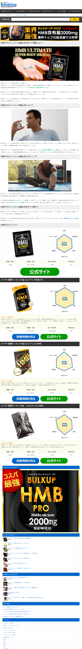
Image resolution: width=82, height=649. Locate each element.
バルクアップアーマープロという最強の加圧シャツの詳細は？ (23, 553)
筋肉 (4, 639)
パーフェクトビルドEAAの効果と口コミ (17, 563)
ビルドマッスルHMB (8, 623)
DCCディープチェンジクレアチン (11, 625)
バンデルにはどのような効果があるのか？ (18, 577)
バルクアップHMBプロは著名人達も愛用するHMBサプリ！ (17, 611)
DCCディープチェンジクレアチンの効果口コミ (19, 558)
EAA (4, 646)
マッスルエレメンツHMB (9, 635)
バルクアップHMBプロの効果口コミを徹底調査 (19, 538)
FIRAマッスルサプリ (8, 627)
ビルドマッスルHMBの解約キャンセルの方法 (18, 582)
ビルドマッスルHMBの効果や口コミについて (18, 548)
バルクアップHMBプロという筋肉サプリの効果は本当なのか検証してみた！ (26, 597)
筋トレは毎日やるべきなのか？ (10, 607)
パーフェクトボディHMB (9, 632)
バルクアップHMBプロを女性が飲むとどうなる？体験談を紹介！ (23, 587)
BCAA (4, 644)
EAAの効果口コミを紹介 (14, 592)
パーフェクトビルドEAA (9, 630)
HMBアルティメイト (69, 218)
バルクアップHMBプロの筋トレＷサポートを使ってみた (16, 614)
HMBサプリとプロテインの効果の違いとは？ (14, 616)
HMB (4, 642)
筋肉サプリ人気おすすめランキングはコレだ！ (19, 543)
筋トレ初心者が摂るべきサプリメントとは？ (14, 609)
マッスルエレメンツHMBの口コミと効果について (20, 568)
